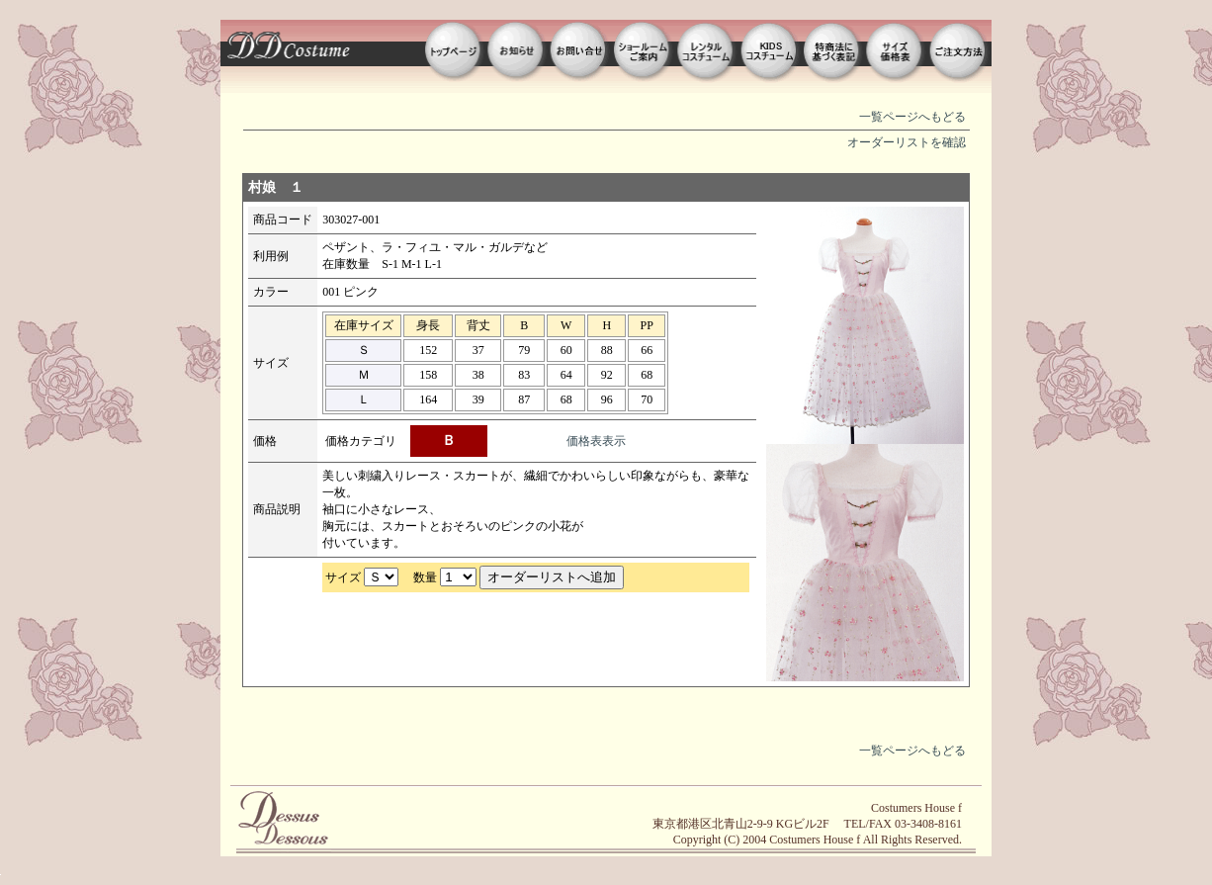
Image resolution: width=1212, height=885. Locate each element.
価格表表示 (596, 441)
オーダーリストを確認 (906, 142)
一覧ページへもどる (912, 117)
